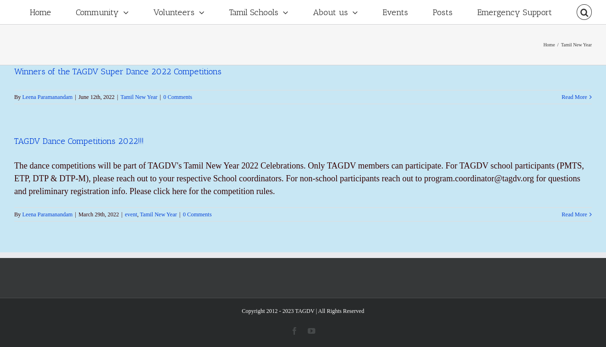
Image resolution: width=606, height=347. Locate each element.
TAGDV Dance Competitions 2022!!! (79, 141)
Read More (574, 97)
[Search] (584, 12)
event (131, 214)
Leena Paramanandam (47, 97)
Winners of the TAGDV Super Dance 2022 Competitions (118, 71)
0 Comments (177, 97)
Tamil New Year (138, 97)
